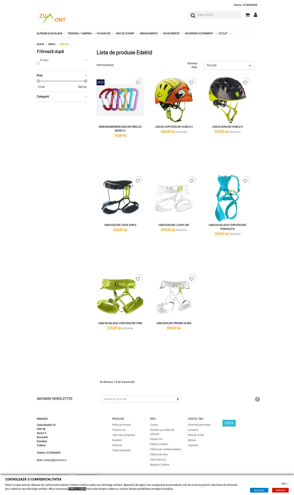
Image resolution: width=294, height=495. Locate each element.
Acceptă (259, 490)
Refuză (280, 490)
